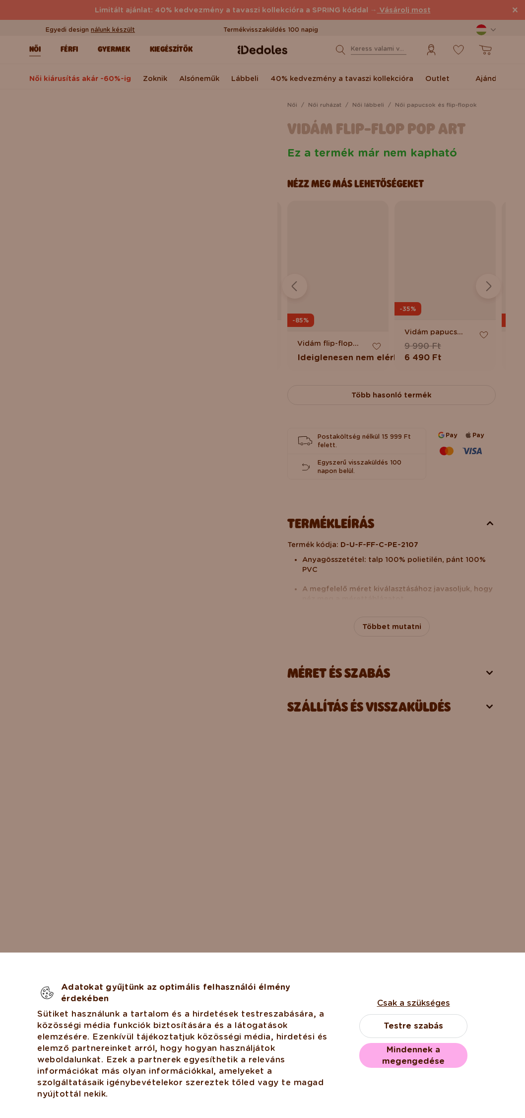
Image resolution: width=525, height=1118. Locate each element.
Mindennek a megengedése (413, 1055)
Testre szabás (413, 1026)
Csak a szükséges (413, 1003)
